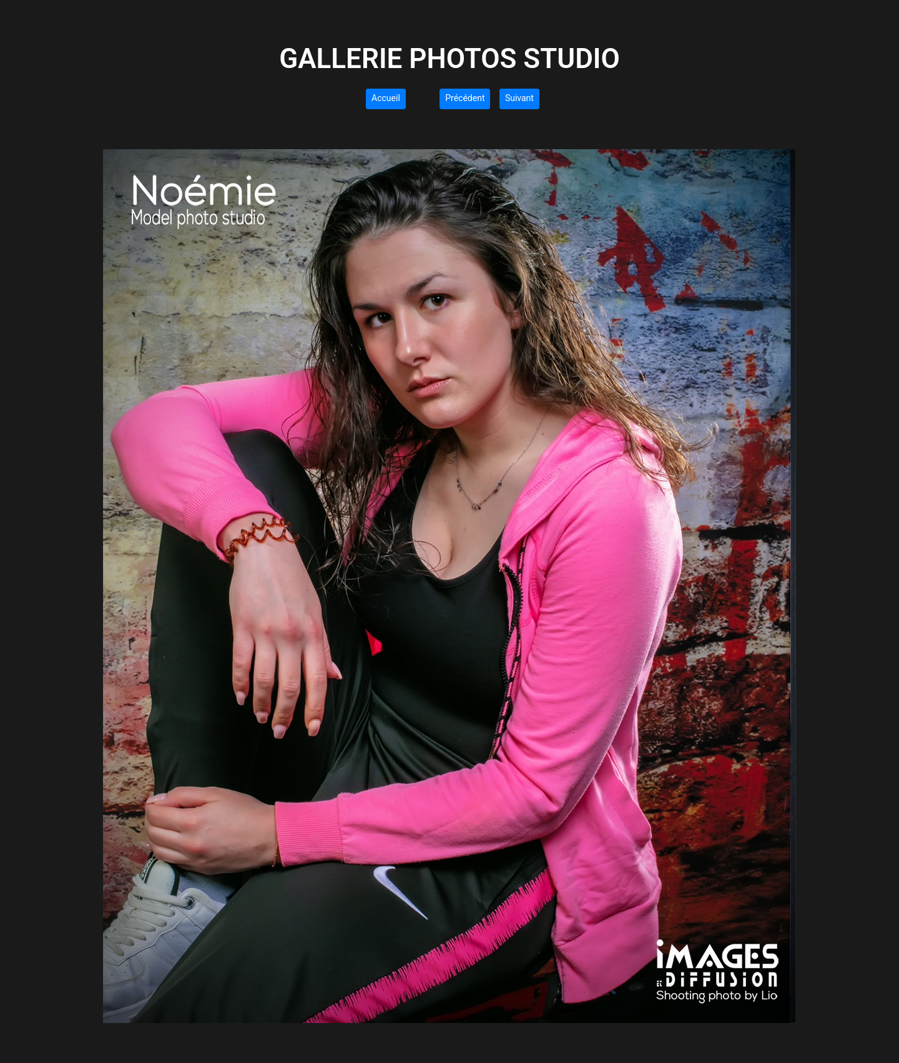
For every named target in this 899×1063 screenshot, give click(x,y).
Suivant (519, 98)
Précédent (464, 98)
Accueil (385, 98)
